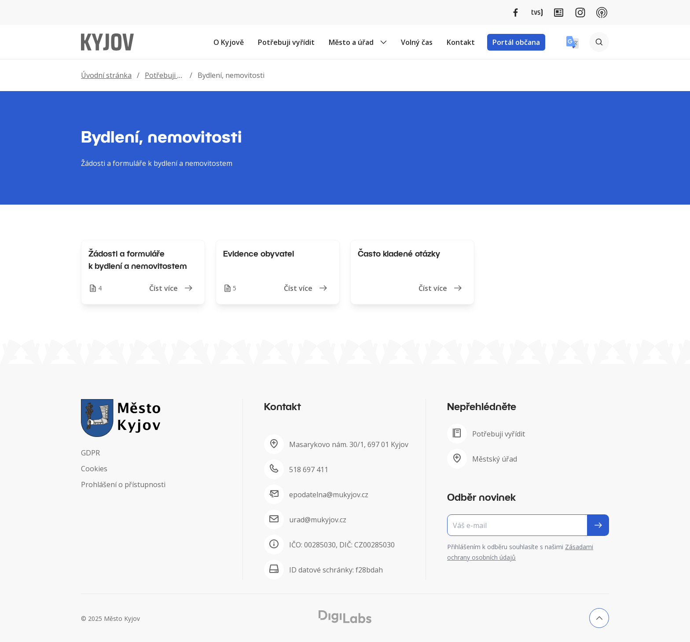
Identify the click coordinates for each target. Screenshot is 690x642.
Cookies (94, 468)
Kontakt (461, 42)
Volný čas (417, 42)
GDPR (90, 453)
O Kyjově (228, 42)
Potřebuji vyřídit (286, 42)
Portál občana (516, 42)
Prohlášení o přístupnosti (123, 484)
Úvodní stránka (106, 75)
